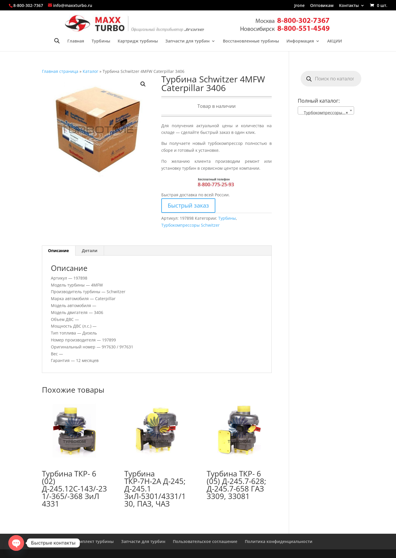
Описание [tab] (58, 250)
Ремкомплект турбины (90, 541)
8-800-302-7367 (28, 5)
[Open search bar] (57, 40)
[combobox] (326, 110)
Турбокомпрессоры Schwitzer (190, 225)
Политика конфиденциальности (278, 541)
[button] (143, 84)
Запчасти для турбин (187, 41)
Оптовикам (322, 5)
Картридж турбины (138, 41)
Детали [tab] (89, 250)
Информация (300, 41)
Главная (75, 41)
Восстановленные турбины (251, 41)
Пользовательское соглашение (205, 541)
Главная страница (60, 71)
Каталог (90, 71)
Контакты (349, 5)
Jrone (299, 5)
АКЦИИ (334, 41)
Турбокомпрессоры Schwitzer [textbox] (327, 113)
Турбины (101, 41)
